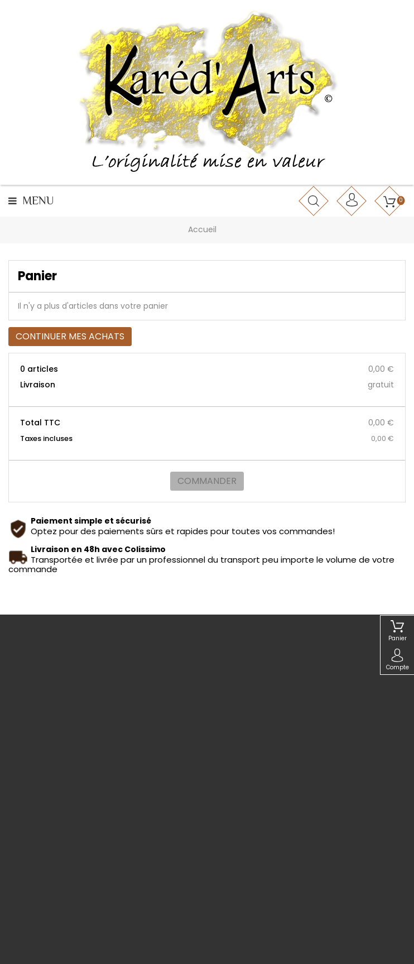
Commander (207, 480)
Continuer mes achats (70, 336)
